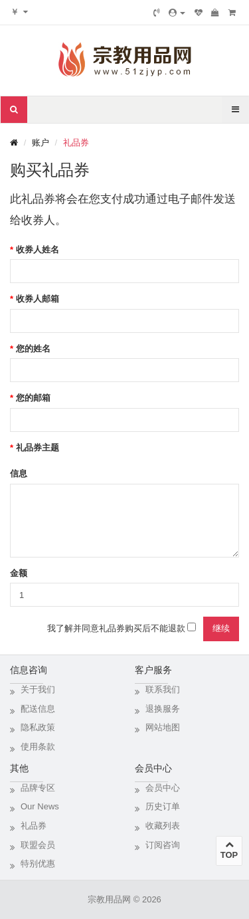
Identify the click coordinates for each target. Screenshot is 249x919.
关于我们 (38, 689)
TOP (229, 850)
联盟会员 (38, 845)
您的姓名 (33, 349)
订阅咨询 (162, 845)
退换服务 (162, 709)
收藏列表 (162, 826)
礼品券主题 (37, 448)
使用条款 (38, 747)
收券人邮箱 (37, 299)
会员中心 (162, 788)
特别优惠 (38, 863)
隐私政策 (38, 727)
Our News (40, 806)
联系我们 (162, 689)
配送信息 (38, 709)
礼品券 (76, 143)
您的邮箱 (33, 398)
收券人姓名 (37, 250)
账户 (40, 143)
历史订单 (162, 806)
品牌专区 (38, 788)
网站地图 (162, 727)
